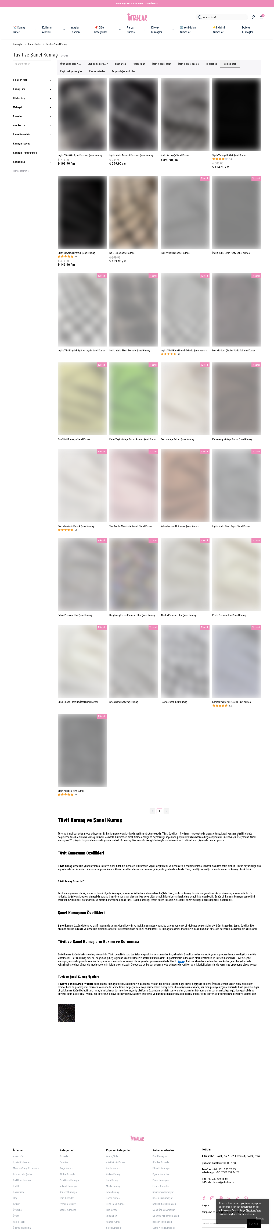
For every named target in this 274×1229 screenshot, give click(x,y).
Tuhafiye (64, 1162)
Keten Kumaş (112, 1192)
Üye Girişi (17, 1210)
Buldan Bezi (111, 1215)
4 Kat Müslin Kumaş (115, 1162)
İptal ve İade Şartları (23, 1174)
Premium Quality (68, 1204)
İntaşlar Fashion (75, 30)
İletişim (16, 1204)
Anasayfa (18, 1156)
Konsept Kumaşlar (68, 1192)
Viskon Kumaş (113, 1174)
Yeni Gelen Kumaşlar (70, 1180)
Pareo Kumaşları (161, 1180)
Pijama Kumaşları (161, 1174)
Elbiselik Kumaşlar (161, 1168)
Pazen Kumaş (113, 1198)
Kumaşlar (19, 44)
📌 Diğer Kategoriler (108, 30)
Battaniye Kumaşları (162, 1221)
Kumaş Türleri (36, 44)
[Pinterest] (221, 1198)
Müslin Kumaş (113, 1186)
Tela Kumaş (111, 1210)
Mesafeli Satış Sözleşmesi (26, 1168)
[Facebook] (204, 1198)
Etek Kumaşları (160, 1156)
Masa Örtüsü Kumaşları (164, 1210)
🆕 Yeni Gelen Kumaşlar (187, 30)
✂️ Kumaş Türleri (25, 30)
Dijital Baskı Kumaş (115, 1204)
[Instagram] (212, 1198)
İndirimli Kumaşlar (68, 1186)
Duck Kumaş (112, 1180)
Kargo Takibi (19, 1221)
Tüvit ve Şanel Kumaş (56, 44)
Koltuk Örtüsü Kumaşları (164, 1204)
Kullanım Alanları (53, 30)
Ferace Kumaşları (161, 1186)
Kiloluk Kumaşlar (162, 30)
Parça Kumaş (136, 30)
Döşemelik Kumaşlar (162, 1198)
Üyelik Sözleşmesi (22, 1162)
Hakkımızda (18, 1192)
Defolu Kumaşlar (247, 30)
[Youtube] (229, 1198)
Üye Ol (16, 1215)
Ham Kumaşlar (67, 1198)
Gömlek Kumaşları (161, 1162)
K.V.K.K (16, 1186)
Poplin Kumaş (113, 1168)
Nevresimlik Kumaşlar (163, 1192)
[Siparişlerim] (253, 17)
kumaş (181, 961)
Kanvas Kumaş (113, 1221)
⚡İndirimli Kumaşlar (218, 30)
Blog (15, 1198)
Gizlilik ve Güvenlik (22, 1180)
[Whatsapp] (246, 1198)
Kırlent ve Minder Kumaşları (166, 1215)
